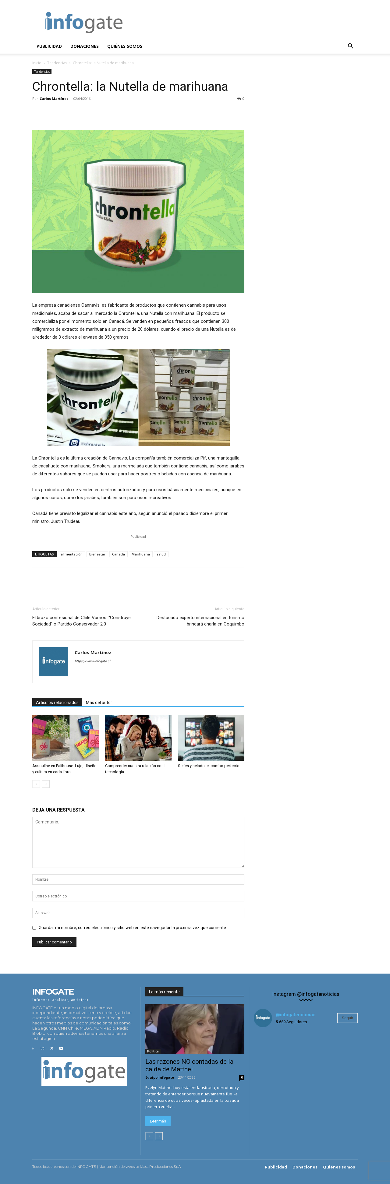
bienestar (97, 554)
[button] (350, 47)
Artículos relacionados (57, 702)
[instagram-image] (271, 1049)
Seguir (347, 1018)
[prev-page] (36, 784)
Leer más (158, 1121)
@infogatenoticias (295, 1014)
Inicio (36, 62)
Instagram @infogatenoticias (305, 994)
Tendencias (57, 62)
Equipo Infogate (159, 1077)
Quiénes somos (124, 46)
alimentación (72, 554)
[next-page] (46, 784)
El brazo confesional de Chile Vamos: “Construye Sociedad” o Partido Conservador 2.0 (81, 621)
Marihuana (141, 554)
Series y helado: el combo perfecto (208, 765)
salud (161, 554)
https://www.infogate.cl (92, 661)
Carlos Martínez (54, 98)
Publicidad (49, 46)
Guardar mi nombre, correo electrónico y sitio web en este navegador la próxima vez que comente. (133, 927)
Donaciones (84, 46)
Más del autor (99, 702)
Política (153, 1051)
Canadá (118, 554)
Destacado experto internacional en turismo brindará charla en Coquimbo (200, 621)
